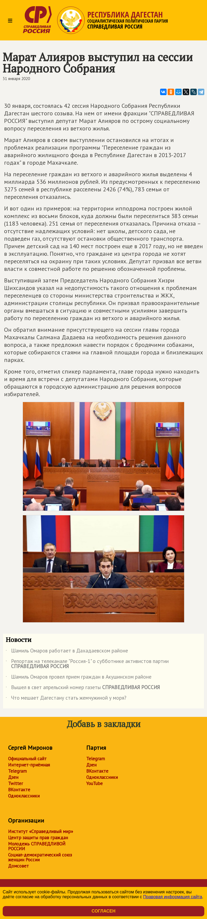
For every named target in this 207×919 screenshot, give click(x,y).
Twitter (15, 783)
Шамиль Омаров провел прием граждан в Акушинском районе (78, 677)
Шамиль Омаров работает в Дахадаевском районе (67, 651)
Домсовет (18, 865)
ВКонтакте (19, 789)
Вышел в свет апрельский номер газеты (83, 688)
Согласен (103, 911)
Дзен (13, 777)
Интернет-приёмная (29, 764)
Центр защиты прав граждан (38, 837)
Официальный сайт (27, 758)
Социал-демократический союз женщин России (40, 857)
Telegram (17, 771)
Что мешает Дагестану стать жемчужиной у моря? (66, 698)
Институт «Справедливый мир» (40, 831)
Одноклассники (24, 795)
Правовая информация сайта (172, 896)
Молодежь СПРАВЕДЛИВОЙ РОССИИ (36, 846)
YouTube (94, 783)
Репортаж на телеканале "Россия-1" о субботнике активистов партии (87, 664)
